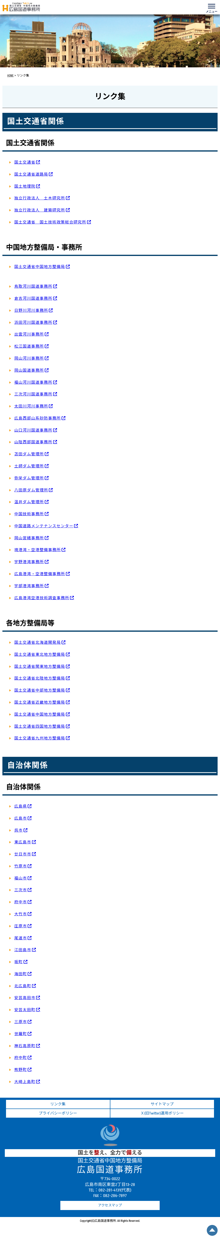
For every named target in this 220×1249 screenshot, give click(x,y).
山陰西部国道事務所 (33, 442)
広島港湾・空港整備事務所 (39, 574)
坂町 (18, 962)
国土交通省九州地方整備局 (39, 738)
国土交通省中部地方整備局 (39, 690)
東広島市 (22, 842)
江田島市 (22, 950)
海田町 (20, 974)
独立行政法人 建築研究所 (39, 210)
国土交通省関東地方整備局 (39, 666)
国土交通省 (24, 162)
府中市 (20, 902)
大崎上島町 (24, 1081)
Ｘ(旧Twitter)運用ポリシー (162, 1113)
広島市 (20, 818)
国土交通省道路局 (31, 174)
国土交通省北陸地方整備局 (39, 678)
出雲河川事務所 (29, 334)
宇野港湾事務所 (29, 562)
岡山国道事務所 (29, 370)
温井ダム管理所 (29, 502)
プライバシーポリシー (58, 1113)
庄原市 (20, 926)
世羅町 (20, 1034)
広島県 (20, 806)
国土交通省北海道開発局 (37, 642)
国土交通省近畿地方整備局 (39, 702)
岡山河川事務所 (29, 358)
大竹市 (20, 914)
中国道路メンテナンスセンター (43, 526)
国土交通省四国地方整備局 (39, 726)
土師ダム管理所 (29, 466)
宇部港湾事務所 (29, 586)
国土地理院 (24, 186)
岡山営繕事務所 (29, 538)
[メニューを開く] (211, 7)
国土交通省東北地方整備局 (39, 654)
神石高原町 (24, 1046)
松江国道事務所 (29, 346)
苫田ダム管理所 (29, 454)
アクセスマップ (110, 1205)
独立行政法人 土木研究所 (39, 198)
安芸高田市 (24, 997)
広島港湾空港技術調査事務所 (41, 598)
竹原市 (20, 866)
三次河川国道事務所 (33, 394)
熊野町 (20, 1069)
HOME (10, 75)
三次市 (20, 890)
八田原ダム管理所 (31, 490)
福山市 (20, 878)
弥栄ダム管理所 (29, 478)
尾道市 (20, 938)
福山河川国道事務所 (33, 382)
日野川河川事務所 (31, 310)
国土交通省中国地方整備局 (39, 266)
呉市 (18, 830)
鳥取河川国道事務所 (33, 286)
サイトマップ (162, 1104)
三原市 (20, 1022)
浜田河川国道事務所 (33, 322)
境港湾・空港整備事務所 (37, 550)
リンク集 (58, 1104)
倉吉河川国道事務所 (33, 298)
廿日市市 (22, 854)
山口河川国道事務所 (33, 430)
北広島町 (22, 986)
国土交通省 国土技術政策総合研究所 (50, 222)
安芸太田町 (24, 1010)
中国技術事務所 (29, 514)
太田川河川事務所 (31, 406)
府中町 (20, 1057)
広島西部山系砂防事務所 (37, 418)
